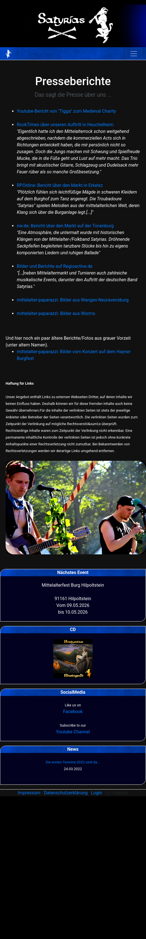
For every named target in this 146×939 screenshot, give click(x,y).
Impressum (29, 792)
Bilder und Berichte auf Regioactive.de (54, 266)
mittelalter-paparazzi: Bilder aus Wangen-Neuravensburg (73, 300)
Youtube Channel (73, 731)
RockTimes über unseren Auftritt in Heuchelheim (65, 124)
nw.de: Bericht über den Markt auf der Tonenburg (65, 225)
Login (96, 792)
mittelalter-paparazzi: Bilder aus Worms (56, 313)
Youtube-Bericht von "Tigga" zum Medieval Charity (66, 111)
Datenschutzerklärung (66, 792)
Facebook (73, 711)
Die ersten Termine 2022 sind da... (73, 762)
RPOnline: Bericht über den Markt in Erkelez (60, 185)
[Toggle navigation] (134, 53)
